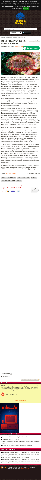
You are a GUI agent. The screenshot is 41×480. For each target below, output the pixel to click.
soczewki (33, 177)
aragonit (19, 180)
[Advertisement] (20, 260)
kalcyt (13, 180)
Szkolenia (32, 467)
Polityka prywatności (14, 467)
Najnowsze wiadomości (9, 434)
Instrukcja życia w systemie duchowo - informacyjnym (16, 457)
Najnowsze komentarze (8, 449)
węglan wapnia (6, 180)
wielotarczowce (12, 177)
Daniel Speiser (21, 177)
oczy (28, 177)
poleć (39, 190)
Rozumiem (26, 8)
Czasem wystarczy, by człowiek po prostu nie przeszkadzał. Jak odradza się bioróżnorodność (21, 442)
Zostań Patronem (7, 383)
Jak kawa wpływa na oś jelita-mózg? (11, 439)
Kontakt (25, 467)
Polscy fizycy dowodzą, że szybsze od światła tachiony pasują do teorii (20, 452)
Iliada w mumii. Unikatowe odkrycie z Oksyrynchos (15, 437)
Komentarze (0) (7, 373)
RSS (4, 467)
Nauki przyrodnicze (20, 46)
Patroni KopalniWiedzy (20, 400)
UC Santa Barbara (11, 173)
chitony (4, 177)
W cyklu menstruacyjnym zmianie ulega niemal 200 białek (17, 445)
